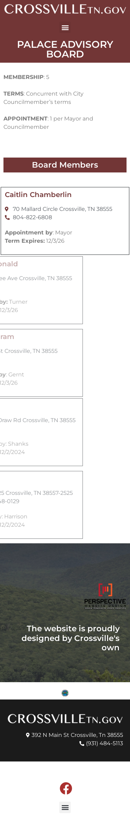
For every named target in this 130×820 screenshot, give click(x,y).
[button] (65, 27)
